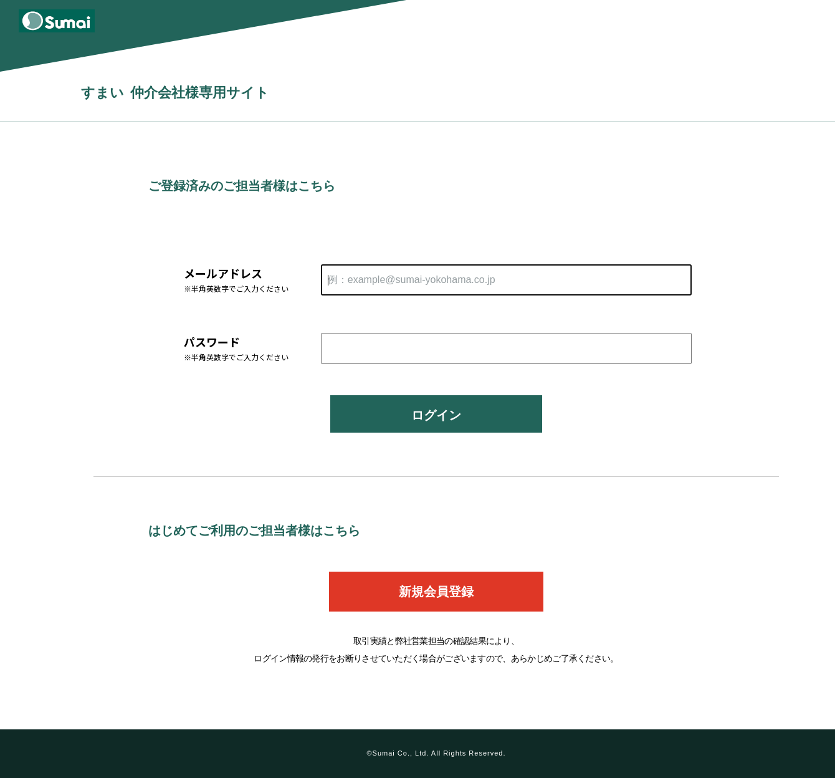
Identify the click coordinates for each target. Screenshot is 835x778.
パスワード (252, 348)
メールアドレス (252, 279)
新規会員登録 (436, 591)
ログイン (436, 415)
